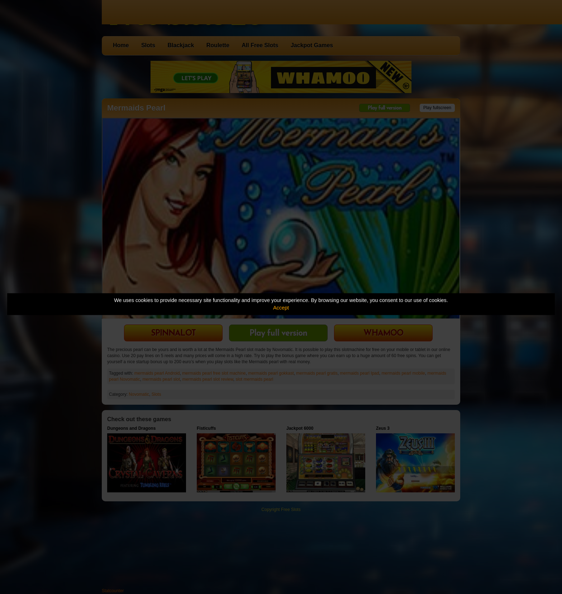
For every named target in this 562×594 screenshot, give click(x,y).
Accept (281, 308)
